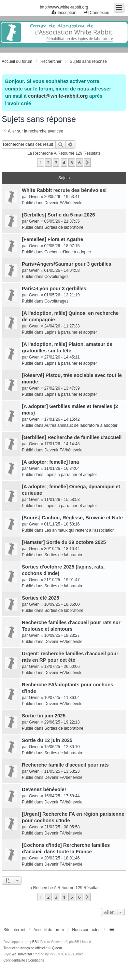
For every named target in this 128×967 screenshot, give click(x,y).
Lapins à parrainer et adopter (70, 332)
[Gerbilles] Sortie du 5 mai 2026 (58, 215)
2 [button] (48, 162)
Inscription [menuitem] (64, 12)
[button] (87, 162)
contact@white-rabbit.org (58, 96)
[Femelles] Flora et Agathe (52, 239)
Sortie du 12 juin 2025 (47, 740)
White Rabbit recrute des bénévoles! (64, 190)
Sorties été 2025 (40, 598)
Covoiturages (56, 276)
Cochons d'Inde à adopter (67, 252)
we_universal (22, 954)
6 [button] (79, 162)
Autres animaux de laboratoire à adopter (80, 425)
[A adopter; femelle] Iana (50, 462)
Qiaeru (57, 948)
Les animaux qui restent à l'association (79, 530)
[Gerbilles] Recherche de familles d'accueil (72, 437)
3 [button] (56, 162)
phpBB (32, 942)
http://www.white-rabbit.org (64, 7)
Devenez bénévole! (44, 789)
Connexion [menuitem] (96, 12)
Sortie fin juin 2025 (44, 715)
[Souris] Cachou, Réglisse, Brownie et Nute (72, 517)
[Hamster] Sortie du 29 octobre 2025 (64, 542)
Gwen (34, 196)
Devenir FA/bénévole (63, 202)
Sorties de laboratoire (63, 227)
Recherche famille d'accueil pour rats (65, 765)
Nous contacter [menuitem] (86, 929)
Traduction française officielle (25, 948)
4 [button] (64, 162)
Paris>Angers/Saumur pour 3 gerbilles (66, 264)
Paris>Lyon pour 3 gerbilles (54, 288)
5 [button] (71, 162)
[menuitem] (14, 960)
